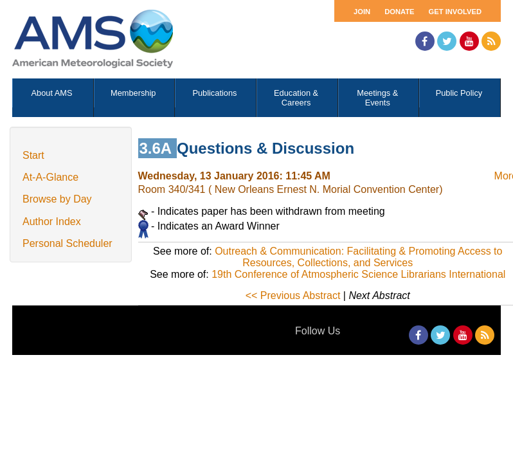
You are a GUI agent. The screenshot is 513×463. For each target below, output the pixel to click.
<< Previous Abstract (293, 295)
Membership (133, 93)
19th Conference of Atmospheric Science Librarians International (358, 274)
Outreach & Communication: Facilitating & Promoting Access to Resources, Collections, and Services (358, 257)
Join (362, 11)
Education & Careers (296, 97)
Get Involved (455, 11)
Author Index (51, 221)
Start (33, 155)
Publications (214, 93)
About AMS (52, 93)
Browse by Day (57, 199)
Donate (399, 11)
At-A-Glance (50, 177)
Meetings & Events (377, 97)
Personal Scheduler (67, 243)
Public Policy (459, 93)
